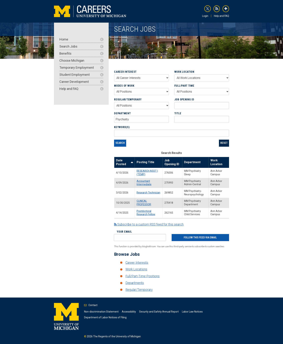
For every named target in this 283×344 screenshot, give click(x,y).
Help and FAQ (221, 15)
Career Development (81, 82)
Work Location (184, 71)
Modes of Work (124, 85)
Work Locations (136, 269)
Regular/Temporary (128, 99)
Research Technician (148, 192)
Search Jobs (81, 46)
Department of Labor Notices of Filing (105, 317)
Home (81, 39)
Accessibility (129, 311)
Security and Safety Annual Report (159, 311)
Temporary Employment (81, 67)
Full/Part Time (184, 85)
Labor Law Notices (192, 311)
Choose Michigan (81, 60)
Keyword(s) (122, 127)
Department (122, 113)
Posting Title (145, 162)
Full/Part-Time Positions (142, 276)
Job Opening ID (184, 99)
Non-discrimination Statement (101, 311)
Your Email (124, 231)
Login (205, 15)
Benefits (81, 53)
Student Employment (81, 75)
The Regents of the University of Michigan (117, 336)
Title (177, 113)
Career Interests (136, 262)
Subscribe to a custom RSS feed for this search (149, 224)
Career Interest (125, 71)
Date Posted (124, 162)
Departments (134, 283)
